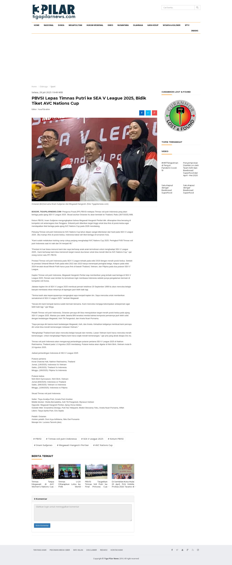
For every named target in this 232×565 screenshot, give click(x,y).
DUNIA (61, 25)
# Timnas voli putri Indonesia (61, 438)
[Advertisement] (116, 59)
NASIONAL (49, 25)
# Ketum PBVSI (116, 438)
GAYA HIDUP (152, 25)
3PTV (187, 25)
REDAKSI (103, 550)
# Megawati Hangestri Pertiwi (73, 445)
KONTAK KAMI (117, 550)
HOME (36, 25)
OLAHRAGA (138, 25)
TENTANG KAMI (39, 550)
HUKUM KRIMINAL (95, 25)
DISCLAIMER (91, 550)
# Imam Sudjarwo (43, 445)
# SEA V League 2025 (92, 438)
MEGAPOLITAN (75, 25)
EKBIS (110, 25)
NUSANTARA (123, 25)
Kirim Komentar (42, 525)
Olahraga (44, 86)
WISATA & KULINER (171, 25)
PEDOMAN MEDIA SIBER (60, 550)
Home (34, 86)
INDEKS (194, 30)
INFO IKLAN (78, 550)
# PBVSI (37, 438)
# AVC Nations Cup (103, 445)
